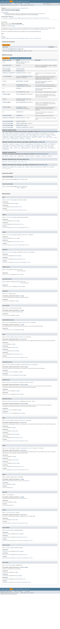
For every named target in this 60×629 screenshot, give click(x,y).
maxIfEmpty (35, 136)
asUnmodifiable (20, 70)
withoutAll (19, 127)
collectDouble (51, 144)
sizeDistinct (19, 111)
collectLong (20, 145)
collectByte (37, 144)
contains (8, 135)
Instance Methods (15, 58)
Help (29, 1)
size (44, 137)
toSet (8, 138)
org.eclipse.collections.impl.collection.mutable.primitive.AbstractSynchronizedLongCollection (24, 13)
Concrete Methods (26, 58)
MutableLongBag (16, 18)
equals (17, 81)
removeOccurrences (20, 99)
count (27, 135)
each (38, 135)
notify (9, 161)
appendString (30, 133)
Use (14, 1)
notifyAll (14, 161)
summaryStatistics (25, 148)
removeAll (21, 137)
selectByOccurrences (21, 107)
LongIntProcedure (21, 86)
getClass (5, 161)
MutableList (6, 72)
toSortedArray (14, 138)
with (17, 121)
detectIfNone (33, 135)
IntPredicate (20, 108)
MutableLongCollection (26, 18)
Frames (15, 3)
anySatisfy (23, 133)
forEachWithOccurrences (22, 84)
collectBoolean (29, 144)
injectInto (48, 135)
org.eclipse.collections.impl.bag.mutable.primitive (17, 8)
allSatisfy (16, 133)
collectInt (12, 145)
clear (4, 135)
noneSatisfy (5, 137)
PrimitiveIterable (44, 18)
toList (4, 138)
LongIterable (36, 18)
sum (47, 137)
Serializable (4, 18)
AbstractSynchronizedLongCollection (15, 24)
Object (25, 50)
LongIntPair (12, 72)
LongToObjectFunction (25, 76)
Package (7, 1)
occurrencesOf (19, 91)
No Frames (20, 3)
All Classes (27, 3)
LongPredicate (23, 94)
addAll (6, 133)
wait (19, 161)
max (30, 136)
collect (18, 76)
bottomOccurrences (20, 72)
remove (16, 137)
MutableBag (7, 76)
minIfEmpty (48, 136)
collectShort (27, 145)
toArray (51, 137)
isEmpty (54, 135)
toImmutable (19, 115)
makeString (12, 136)
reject (17, 94)
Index (25, 1)
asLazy (17, 65)
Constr (13, 5)
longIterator (6, 136)
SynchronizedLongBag (8, 48)
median (40, 136)
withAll (18, 123)
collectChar (44, 144)
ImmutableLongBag (7, 115)
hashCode (18, 88)
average (51, 133)
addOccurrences (20, 62)
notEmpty (12, 137)
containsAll (15, 135)
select (17, 102)
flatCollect (16, 146)
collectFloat (6, 145)
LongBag (10, 18)
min (44, 136)
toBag (55, 137)
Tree (17, 1)
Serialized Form (37, 38)
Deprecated (21, 1)
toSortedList (22, 138)
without (18, 125)
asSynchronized (20, 68)
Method (17, 5)
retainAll (33, 137)
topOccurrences (20, 117)
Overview (2, 1)
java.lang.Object (5, 12)
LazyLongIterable (7, 65)
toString (28, 138)
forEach (42, 135)
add (3, 133)
